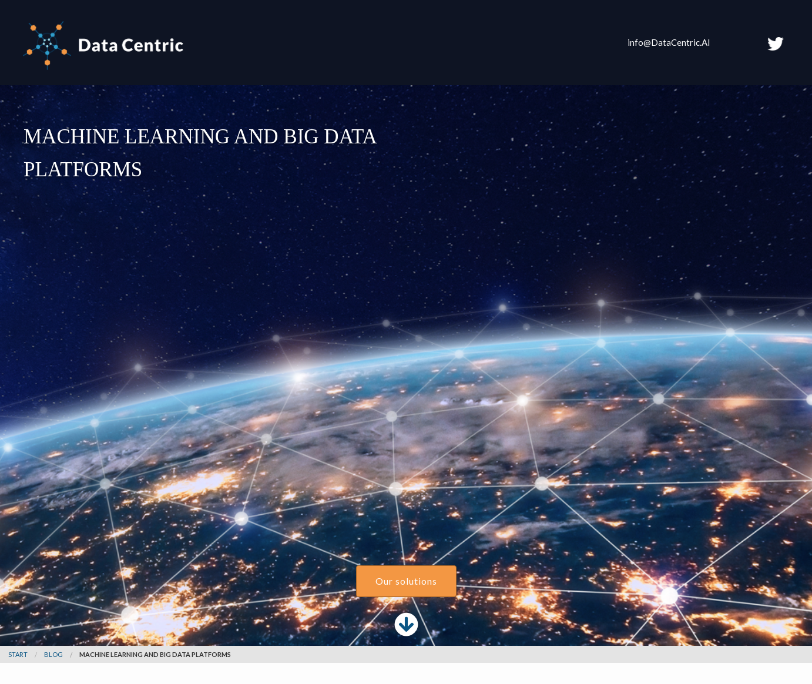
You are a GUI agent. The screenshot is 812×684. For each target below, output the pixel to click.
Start (18, 654)
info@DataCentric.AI (669, 42)
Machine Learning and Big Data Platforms (155, 654)
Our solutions (406, 580)
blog (53, 654)
